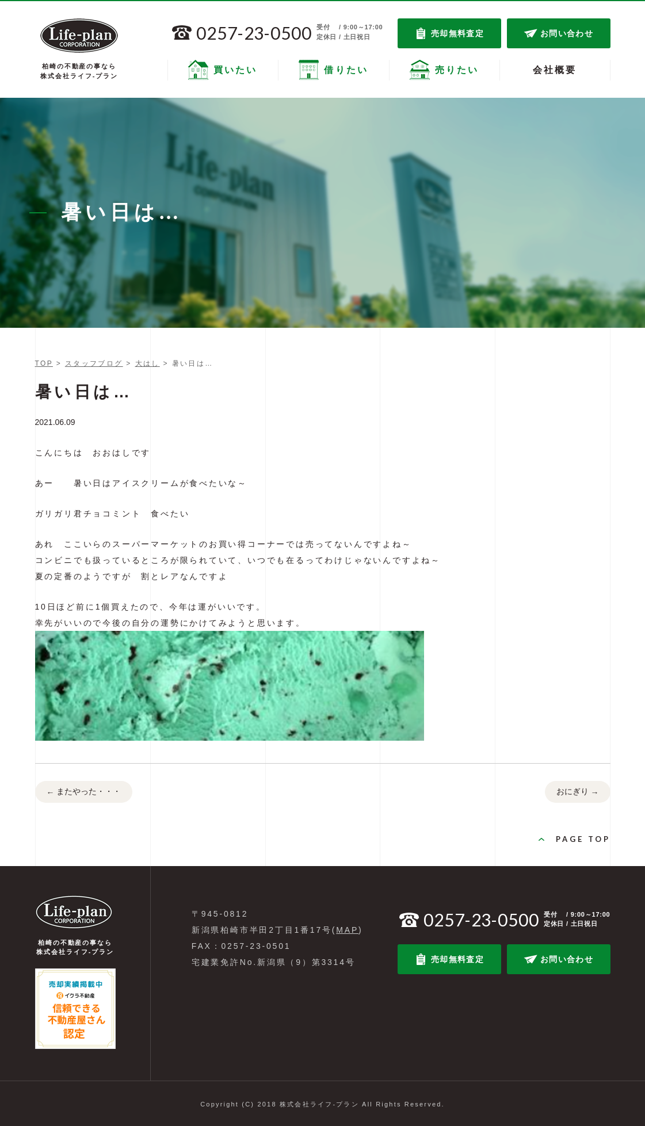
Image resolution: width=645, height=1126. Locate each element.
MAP (347, 929)
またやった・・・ (84, 792)
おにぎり (577, 792)
